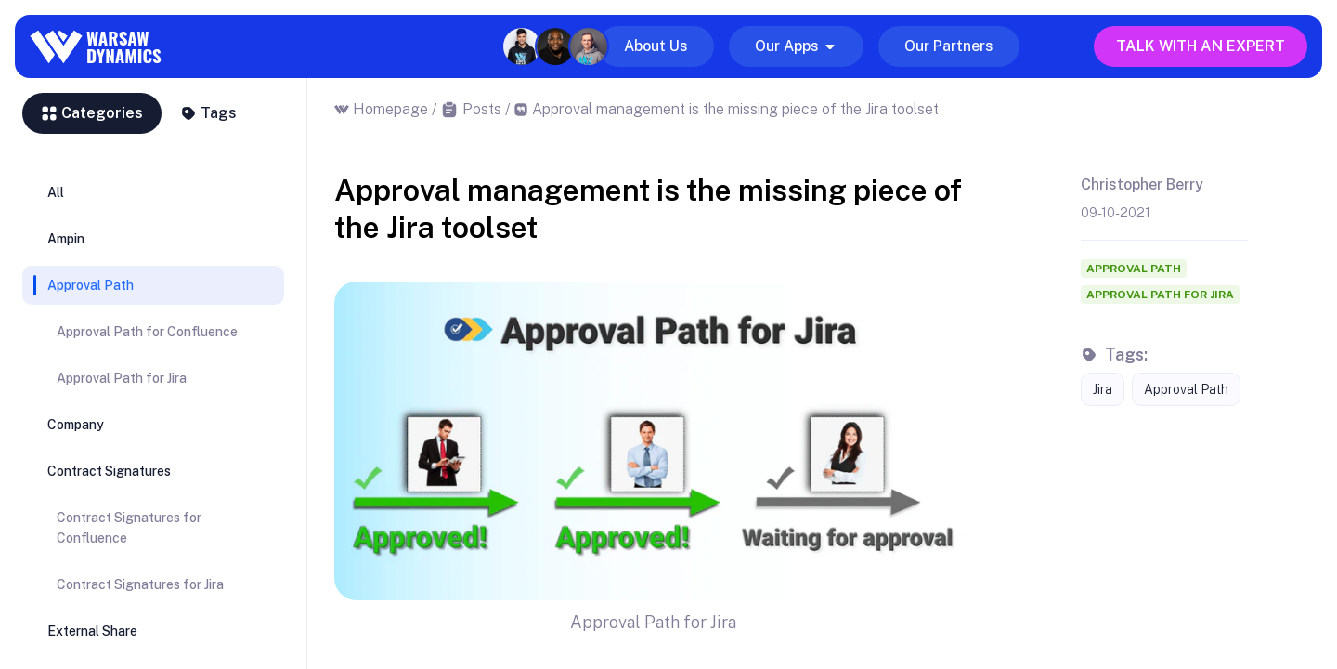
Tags (208, 113)
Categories (92, 113)
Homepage (390, 109)
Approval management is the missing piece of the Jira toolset (735, 109)
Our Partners (948, 46)
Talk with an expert (1200, 46)
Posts (481, 109)
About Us (656, 46)
